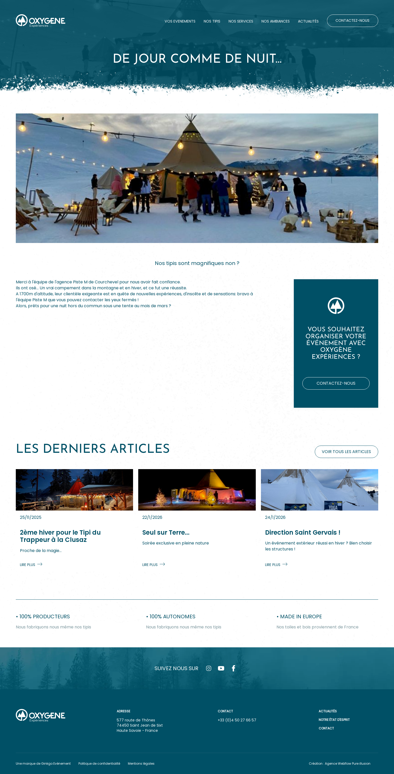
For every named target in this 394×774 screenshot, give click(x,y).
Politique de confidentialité (99, 763)
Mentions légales (141, 763)
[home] (40, 20)
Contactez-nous (336, 383)
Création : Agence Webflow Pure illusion (339, 763)
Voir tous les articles (346, 452)
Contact (326, 728)
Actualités (328, 711)
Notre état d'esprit (334, 720)
